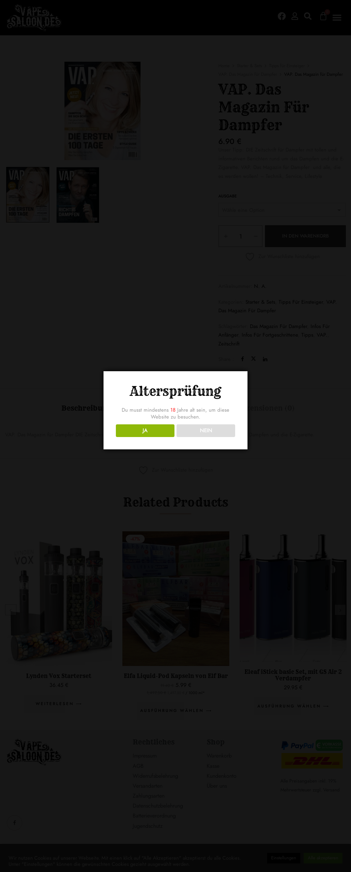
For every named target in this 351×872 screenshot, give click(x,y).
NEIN (206, 430)
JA (145, 430)
